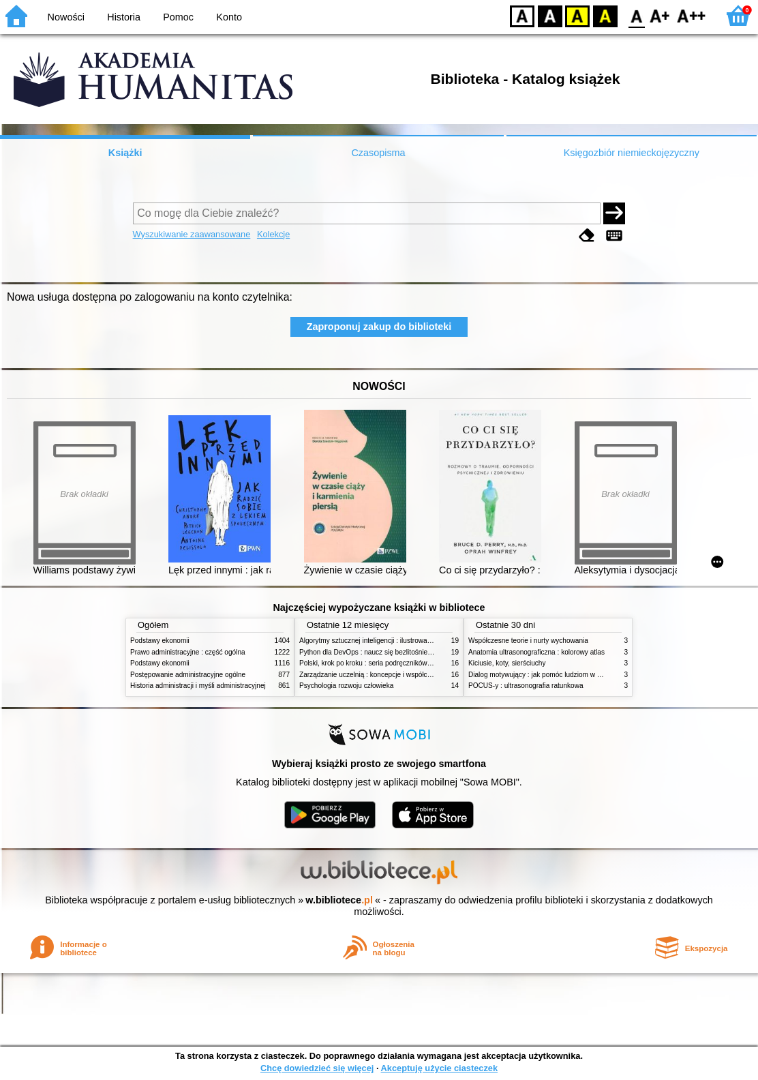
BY (605, 15)
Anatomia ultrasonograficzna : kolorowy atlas (536, 652)
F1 (660, 15)
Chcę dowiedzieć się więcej (317, 1068)
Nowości (66, 17)
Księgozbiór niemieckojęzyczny (631, 152)
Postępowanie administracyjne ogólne (187, 674)
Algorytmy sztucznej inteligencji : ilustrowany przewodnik (385, 640)
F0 (636, 15)
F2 (691, 15)
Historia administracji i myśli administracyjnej (198, 685)
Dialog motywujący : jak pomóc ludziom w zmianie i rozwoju (559, 674)
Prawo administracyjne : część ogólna (187, 652)
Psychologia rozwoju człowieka (346, 685)
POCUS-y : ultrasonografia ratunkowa (525, 685)
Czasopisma (378, 152)
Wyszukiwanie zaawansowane (192, 234)
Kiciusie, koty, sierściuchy (507, 663)
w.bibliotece (339, 900)
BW (550, 15)
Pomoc (178, 17)
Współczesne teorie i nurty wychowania (528, 640)
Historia (123, 17)
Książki (125, 152)
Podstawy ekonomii (160, 640)
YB (577, 15)
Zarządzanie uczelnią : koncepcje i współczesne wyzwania (388, 674)
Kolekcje (273, 234)
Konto (229, 17)
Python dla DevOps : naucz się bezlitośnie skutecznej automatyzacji (402, 652)
